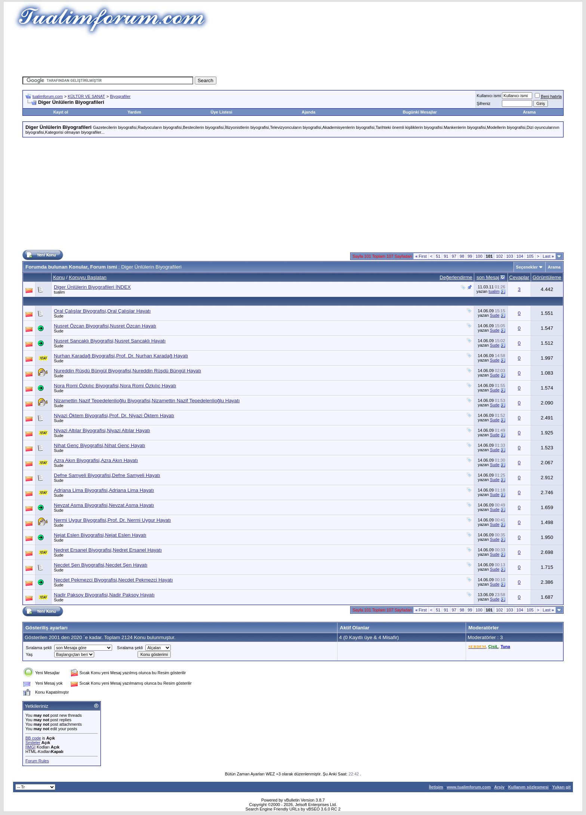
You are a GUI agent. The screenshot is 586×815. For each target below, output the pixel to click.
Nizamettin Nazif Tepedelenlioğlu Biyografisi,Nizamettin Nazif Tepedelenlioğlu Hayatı (147, 400)
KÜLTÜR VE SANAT (86, 96)
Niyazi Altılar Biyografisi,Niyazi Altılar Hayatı (102, 430)
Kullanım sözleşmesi (528, 787)
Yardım (134, 112)
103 (509, 256)
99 (470, 256)
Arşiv (499, 787)
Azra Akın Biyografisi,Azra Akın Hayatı (96, 460)
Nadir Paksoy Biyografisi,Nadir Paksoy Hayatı (104, 595)
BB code (33, 738)
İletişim (436, 787)
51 (438, 256)
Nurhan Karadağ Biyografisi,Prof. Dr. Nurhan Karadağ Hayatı (121, 356)
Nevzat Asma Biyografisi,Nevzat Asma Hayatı (104, 505)
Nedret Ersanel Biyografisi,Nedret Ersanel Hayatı (108, 550)
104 (519, 256)
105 (530, 256)
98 (462, 256)
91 (446, 256)
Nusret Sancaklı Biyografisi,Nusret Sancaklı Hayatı (110, 341)
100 (478, 256)
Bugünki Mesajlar (420, 112)
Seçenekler (527, 267)
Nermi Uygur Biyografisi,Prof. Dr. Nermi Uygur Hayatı (112, 520)
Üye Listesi (221, 112)
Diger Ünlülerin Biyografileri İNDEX (92, 287)
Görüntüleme (547, 277)
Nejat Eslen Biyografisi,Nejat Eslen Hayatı (100, 535)
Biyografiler (120, 96)
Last (548, 256)
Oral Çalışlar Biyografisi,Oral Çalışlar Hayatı (102, 311)
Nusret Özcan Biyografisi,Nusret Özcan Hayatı (105, 326)
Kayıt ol (60, 112)
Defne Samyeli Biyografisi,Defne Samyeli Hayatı (107, 475)
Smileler (32, 742)
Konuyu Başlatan (88, 277)
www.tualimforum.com (469, 787)
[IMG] (30, 747)
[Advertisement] (293, 54)
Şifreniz (484, 103)
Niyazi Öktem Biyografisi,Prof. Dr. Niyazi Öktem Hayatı (114, 415)
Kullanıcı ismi (489, 95)
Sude (59, 316)
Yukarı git (561, 787)
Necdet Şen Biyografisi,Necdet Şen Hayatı (100, 565)
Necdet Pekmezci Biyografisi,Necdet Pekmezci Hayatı (113, 580)
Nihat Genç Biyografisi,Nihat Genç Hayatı (99, 445)
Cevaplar (519, 277)
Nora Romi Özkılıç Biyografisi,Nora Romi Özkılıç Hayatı (115, 385)
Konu (59, 277)
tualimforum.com (48, 96)
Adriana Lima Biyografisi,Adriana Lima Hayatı (104, 490)
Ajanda (308, 112)
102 (499, 256)
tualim (59, 292)
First (421, 256)
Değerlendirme (456, 277)
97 (454, 256)
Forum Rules (37, 761)
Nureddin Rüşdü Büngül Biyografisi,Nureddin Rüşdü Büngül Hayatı (127, 371)
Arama (529, 112)
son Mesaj (487, 277)
